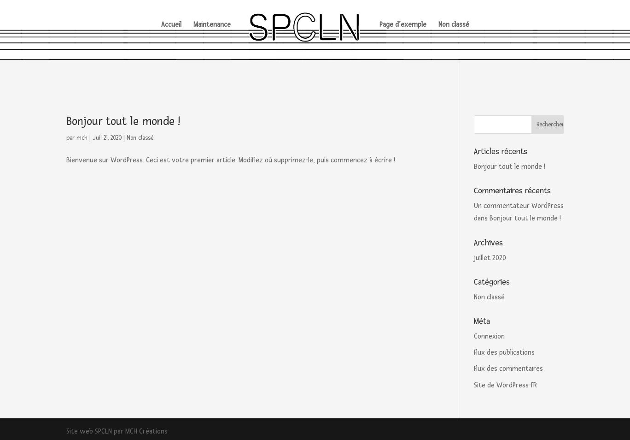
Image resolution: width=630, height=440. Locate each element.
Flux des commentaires (508, 368)
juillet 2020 (490, 258)
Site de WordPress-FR (505, 385)
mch (82, 138)
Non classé (453, 25)
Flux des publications (504, 352)
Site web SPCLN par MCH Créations (117, 431)
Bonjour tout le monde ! (123, 121)
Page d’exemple (402, 25)
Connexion (489, 336)
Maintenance (212, 25)
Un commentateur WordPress (519, 206)
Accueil (171, 25)
